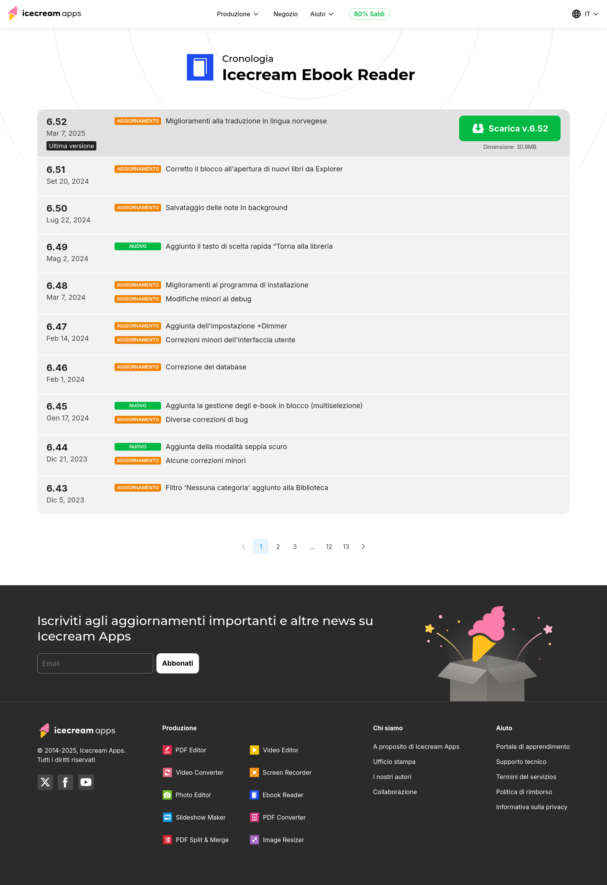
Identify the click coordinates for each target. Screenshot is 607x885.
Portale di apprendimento (533, 746)
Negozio (286, 14)
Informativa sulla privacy (532, 807)
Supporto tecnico (521, 761)
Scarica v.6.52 (510, 128)
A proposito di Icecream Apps (416, 746)
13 (346, 546)
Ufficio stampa (394, 761)
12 (329, 546)
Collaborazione (395, 792)
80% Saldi (369, 14)
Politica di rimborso (524, 792)
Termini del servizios (526, 777)
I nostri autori (392, 777)
